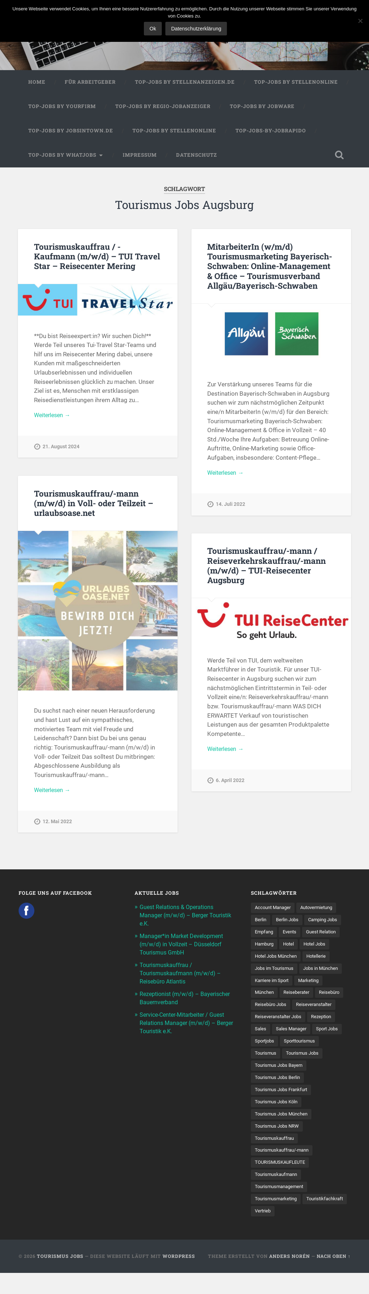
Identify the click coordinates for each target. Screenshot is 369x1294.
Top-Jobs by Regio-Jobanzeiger (162, 108)
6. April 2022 (230, 783)
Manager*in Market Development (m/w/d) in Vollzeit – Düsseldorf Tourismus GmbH (184, 944)
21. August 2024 (61, 449)
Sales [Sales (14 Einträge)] (261, 1046)
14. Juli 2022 (230, 506)
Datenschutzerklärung (197, 28)
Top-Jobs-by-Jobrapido (271, 132)
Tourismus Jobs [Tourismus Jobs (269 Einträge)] (305, 1071)
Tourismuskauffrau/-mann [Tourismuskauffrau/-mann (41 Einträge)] (284, 1170)
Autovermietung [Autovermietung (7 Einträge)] (322, 909)
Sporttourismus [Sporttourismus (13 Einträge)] (303, 1058)
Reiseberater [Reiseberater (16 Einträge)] (299, 996)
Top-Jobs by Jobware (262, 108)
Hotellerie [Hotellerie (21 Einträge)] (320, 959)
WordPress (178, 1277)
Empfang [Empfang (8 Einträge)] (265, 934)
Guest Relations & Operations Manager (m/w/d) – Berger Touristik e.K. (179, 916)
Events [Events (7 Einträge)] (292, 934)
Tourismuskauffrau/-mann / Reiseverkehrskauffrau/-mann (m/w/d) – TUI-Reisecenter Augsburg (266, 567)
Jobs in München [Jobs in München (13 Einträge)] (325, 971)
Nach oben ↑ (333, 1277)
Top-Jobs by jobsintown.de (70, 132)
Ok (153, 28)
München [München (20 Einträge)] (265, 996)
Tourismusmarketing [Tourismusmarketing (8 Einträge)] (278, 1219)
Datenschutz (196, 156)
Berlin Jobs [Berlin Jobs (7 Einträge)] (289, 921)
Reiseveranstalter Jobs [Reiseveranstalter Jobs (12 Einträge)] (280, 1033)
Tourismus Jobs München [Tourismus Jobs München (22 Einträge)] (283, 1133)
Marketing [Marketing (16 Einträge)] (313, 984)
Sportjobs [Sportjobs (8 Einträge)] (265, 1058)
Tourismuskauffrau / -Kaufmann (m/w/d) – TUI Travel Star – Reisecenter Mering (97, 258)
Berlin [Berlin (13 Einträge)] (261, 921)
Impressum (140, 156)
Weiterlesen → (53, 417)
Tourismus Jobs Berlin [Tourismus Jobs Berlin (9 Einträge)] (279, 1095)
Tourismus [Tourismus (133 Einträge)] (266, 1071)
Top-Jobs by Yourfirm (62, 108)
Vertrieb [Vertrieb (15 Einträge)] (313, 1232)
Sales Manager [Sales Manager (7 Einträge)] (292, 1046)
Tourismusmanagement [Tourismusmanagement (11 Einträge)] (281, 1207)
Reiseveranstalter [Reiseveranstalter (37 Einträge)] (274, 1021)
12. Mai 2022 (57, 824)
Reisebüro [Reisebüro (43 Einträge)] (266, 1008)
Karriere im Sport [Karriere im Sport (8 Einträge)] (273, 984)
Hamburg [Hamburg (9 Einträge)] (265, 946)
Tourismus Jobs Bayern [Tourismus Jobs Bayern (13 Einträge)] (281, 1083)
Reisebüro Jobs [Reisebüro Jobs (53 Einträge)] (304, 1008)
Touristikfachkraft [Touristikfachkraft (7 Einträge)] (275, 1232)
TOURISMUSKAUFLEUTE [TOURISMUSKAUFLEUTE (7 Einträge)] (282, 1182)
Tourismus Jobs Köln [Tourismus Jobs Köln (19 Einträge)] (278, 1120)
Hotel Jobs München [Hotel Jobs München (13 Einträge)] (278, 959)
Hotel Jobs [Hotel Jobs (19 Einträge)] (319, 946)
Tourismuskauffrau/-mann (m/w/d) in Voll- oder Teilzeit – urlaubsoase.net (93, 504)
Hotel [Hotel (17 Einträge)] (291, 946)
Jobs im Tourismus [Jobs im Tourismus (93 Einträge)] (276, 971)
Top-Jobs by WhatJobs (62, 156)
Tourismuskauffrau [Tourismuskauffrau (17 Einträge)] (276, 1157)
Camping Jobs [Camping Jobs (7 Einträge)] (327, 921)
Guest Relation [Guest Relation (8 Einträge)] (326, 934)
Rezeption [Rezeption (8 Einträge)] (326, 1033)
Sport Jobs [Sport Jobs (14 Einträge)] (331, 1046)
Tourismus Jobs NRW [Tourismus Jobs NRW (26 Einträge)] (278, 1145)
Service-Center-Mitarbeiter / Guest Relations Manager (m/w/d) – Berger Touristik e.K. (186, 1021)
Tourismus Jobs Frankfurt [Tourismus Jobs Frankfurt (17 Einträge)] (283, 1108)
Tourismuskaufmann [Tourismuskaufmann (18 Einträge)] (278, 1194)
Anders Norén (289, 1277)
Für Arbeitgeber (90, 83)
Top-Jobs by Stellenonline (296, 83)
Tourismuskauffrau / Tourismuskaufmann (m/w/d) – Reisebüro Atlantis (182, 972)
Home (36, 83)
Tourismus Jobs (60, 1277)
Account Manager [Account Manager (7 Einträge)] (275, 909)
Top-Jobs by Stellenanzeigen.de (185, 83)
